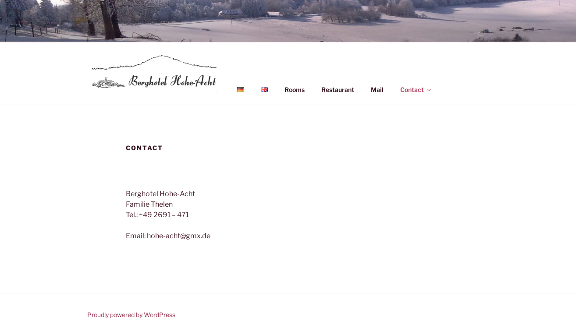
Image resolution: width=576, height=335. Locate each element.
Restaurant (337, 89)
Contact (416, 89)
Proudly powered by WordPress (131, 314)
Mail (377, 89)
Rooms (294, 89)
